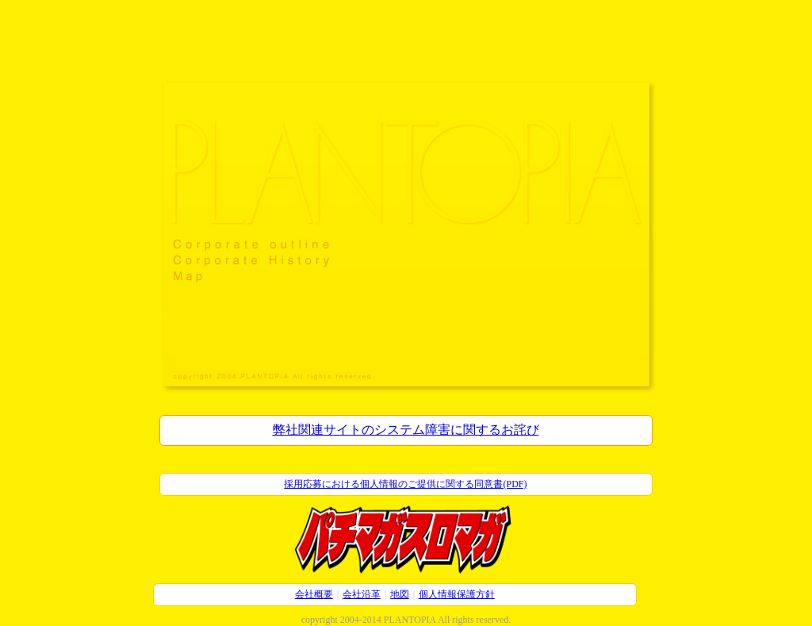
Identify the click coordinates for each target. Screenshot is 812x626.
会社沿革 (362, 594)
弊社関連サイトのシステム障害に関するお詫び (406, 429)
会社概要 (314, 594)
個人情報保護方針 (457, 594)
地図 (399, 594)
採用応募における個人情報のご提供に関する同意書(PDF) (405, 484)
